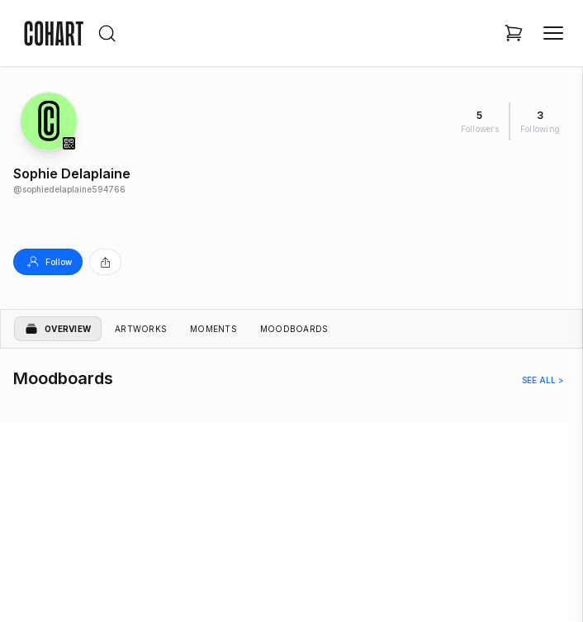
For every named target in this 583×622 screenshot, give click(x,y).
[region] (291, 499)
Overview (58, 328)
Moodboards (294, 329)
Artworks (141, 329)
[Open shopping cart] (513, 33)
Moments (213, 329)
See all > (542, 380)
